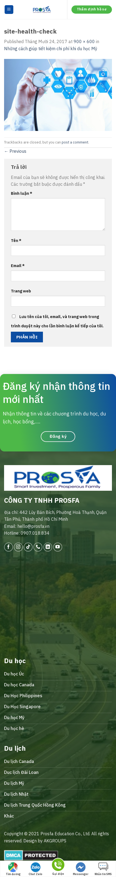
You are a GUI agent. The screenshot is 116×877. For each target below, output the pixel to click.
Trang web (21, 291)
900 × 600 (84, 41)
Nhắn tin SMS (103, 869)
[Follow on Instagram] (18, 547)
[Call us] (37, 547)
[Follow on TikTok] (28, 547)
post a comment (75, 142)
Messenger (81, 869)
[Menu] (9, 9)
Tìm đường (13, 869)
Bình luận (21, 193)
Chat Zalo (35, 869)
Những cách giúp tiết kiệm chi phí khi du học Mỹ (50, 48)
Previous (15, 151)
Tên (16, 240)
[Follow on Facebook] (8, 547)
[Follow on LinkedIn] (47, 547)
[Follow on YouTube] (57, 547)
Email (18, 265)
